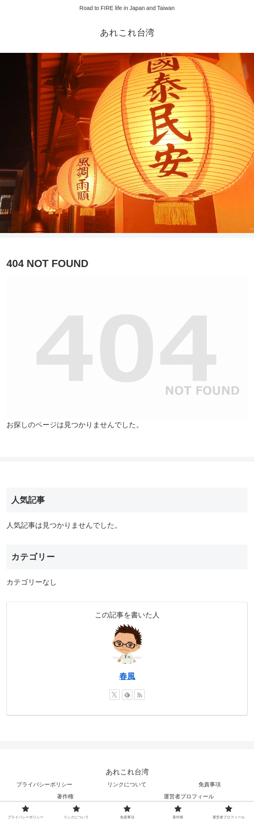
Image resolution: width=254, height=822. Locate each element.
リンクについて (126, 784)
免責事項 (209, 784)
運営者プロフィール (189, 796)
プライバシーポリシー (44, 784)
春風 (127, 676)
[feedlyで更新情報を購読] (127, 694)
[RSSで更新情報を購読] (139, 694)
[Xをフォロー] (114, 694)
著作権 (65, 796)
